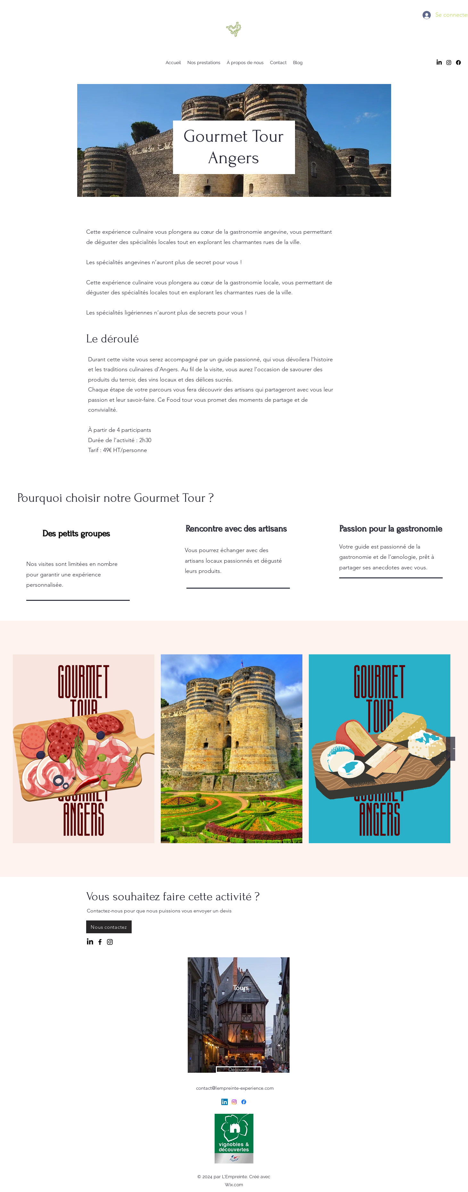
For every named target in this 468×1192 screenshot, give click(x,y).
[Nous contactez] (109, 926)
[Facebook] (458, 62)
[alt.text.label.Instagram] (449, 62)
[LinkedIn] (439, 62)
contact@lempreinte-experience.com (235, 1088)
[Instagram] (110, 942)
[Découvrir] (238, 1069)
